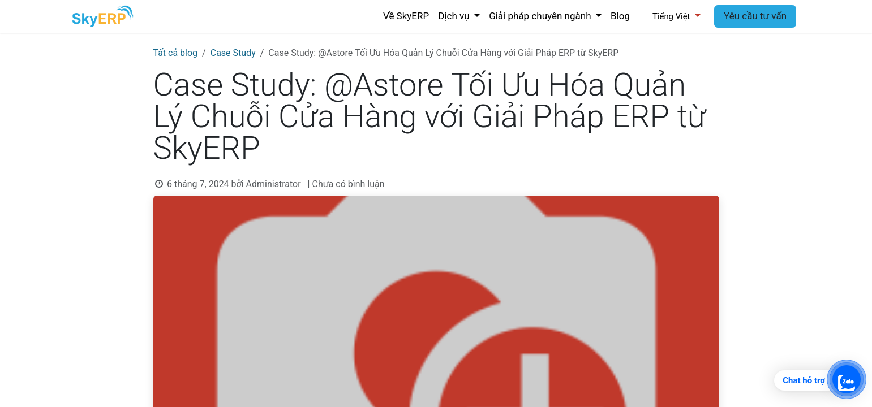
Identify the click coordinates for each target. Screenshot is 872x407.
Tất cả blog (175, 52)
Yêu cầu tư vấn (755, 15)
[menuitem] (406, 16)
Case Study (233, 52)
